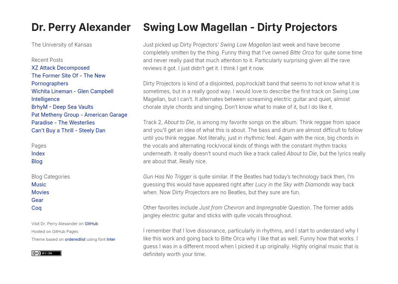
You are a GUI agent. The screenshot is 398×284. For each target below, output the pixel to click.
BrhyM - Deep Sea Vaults (62, 107)
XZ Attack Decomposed (61, 67)
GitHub (91, 223)
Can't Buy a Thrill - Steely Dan (69, 130)
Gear (38, 200)
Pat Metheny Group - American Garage (79, 114)
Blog (37, 161)
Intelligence (46, 99)
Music (39, 184)
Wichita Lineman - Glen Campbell (73, 91)
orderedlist (75, 239)
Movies (41, 192)
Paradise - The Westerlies (63, 122)
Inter (111, 239)
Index (38, 153)
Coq (37, 208)
